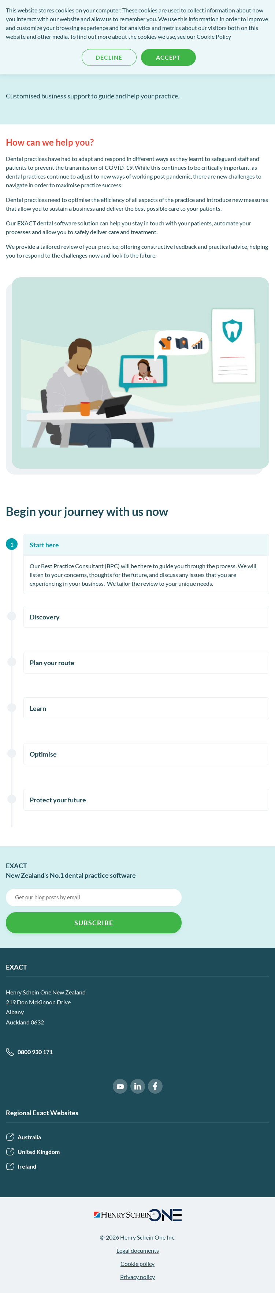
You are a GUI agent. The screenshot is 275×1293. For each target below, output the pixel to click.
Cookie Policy (214, 36)
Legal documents (137, 1250)
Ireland (21, 1166)
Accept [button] (168, 57)
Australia (23, 1137)
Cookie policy (137, 1263)
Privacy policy (137, 1276)
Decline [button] (109, 57)
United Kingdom (33, 1152)
